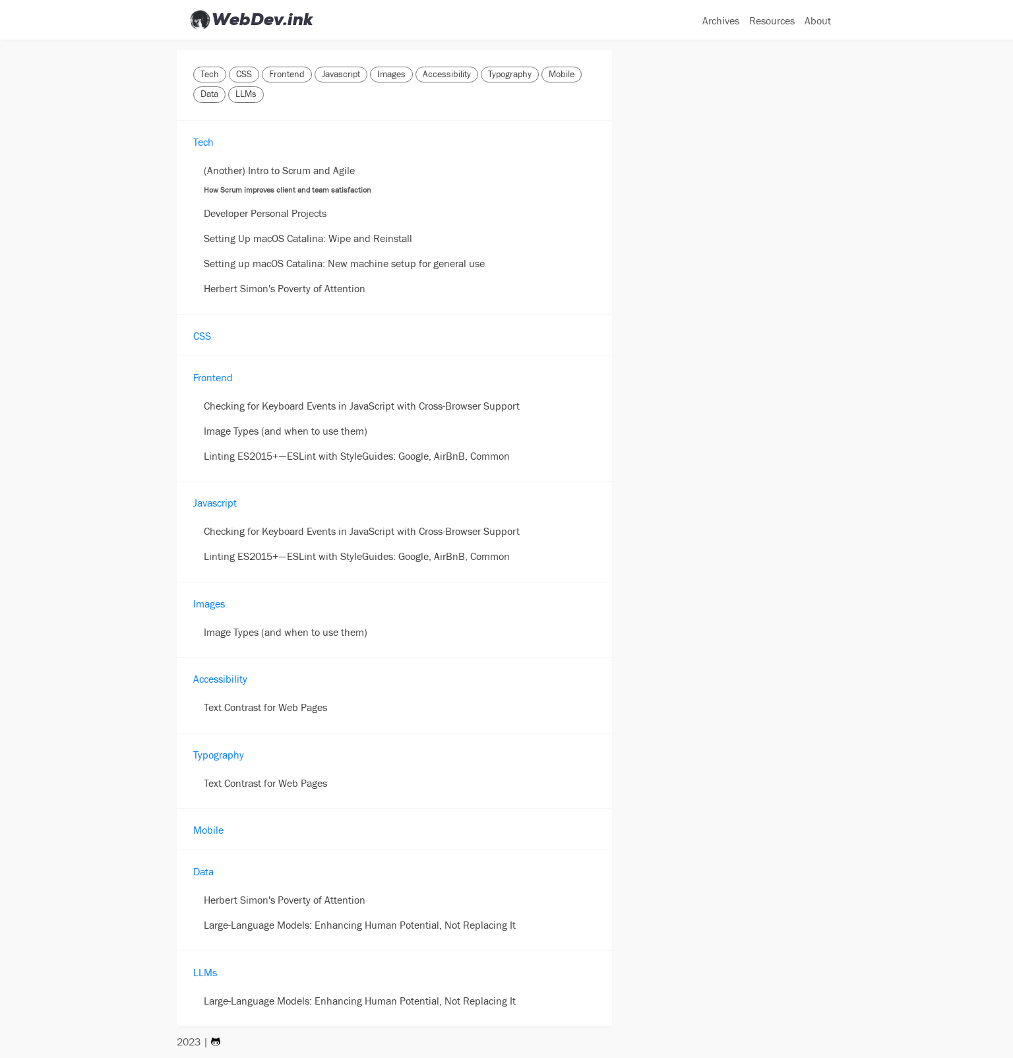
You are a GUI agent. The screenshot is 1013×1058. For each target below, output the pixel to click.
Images (391, 74)
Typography (510, 74)
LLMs (246, 94)
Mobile (561, 74)
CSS (244, 74)
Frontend (287, 74)
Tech (209, 74)
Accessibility (447, 74)
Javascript (341, 74)
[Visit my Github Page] (215, 1041)
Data (209, 94)
